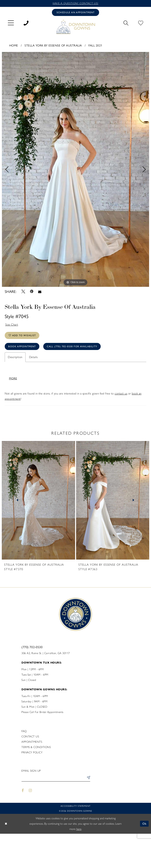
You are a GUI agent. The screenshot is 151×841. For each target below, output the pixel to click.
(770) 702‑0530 (31, 654)
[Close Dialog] (5, 831)
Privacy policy (31, 760)
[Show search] (126, 22)
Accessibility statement (75, 813)
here (78, 836)
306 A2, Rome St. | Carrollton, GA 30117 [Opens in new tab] (45, 661)
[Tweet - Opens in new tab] (23, 291)
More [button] (13, 386)
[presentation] (38, 508)
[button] (11, 22)
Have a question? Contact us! (75, 3)
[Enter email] (55, 786)
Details (33, 357)
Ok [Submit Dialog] (144, 831)
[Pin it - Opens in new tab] (31, 291)
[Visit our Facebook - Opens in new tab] (22, 798)
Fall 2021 (95, 45)
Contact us (30, 744)
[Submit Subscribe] (87, 786)
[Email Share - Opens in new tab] (39, 291)
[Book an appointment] (75, 12)
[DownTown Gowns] (75, 26)
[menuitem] (11, 22)
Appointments (31, 749)
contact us (121, 401)
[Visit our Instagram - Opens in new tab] (30, 798)
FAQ (24, 739)
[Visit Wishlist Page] (140, 22)
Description (15, 357)
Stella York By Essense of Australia (53, 45)
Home (13, 45)
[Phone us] (26, 22)
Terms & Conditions (36, 755)
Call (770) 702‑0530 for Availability (72, 346)
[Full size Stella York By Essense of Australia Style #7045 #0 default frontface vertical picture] (75, 169)
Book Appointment (22, 346)
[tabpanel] (75, 169)
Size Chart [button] (11, 324)
